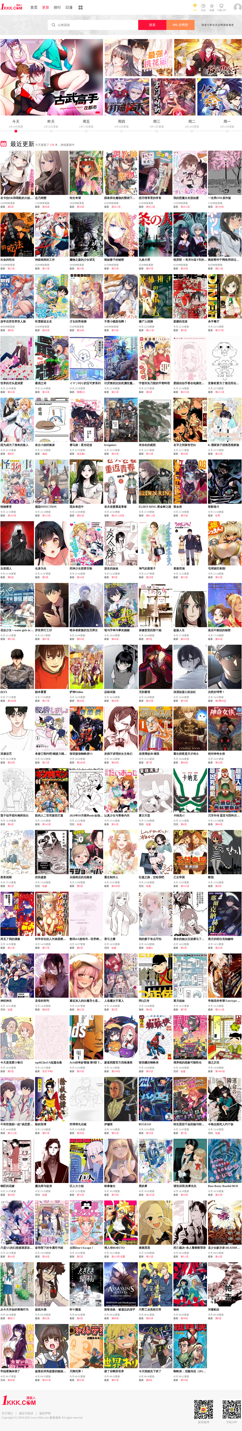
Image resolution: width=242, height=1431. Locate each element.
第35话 (115, 268)
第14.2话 (12, 1133)
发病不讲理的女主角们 (118, 753)
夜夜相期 (6, 877)
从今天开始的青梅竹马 (14, 1309)
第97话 (149, 268)
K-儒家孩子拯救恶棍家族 (223, 445)
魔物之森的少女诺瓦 (82, 259)
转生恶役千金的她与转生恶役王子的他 (197, 1124)
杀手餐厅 (213, 321)
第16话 (184, 453)
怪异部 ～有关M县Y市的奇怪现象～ (195, 259)
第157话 (219, 330)
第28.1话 (115, 206)
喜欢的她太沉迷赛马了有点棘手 (193, 939)
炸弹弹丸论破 (78, 1124)
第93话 (80, 639)
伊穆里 (108, 1124)
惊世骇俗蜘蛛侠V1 (81, 753)
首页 (34, 7)
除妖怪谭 (40, 1124)
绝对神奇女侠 (216, 753)
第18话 (184, 268)
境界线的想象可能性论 (187, 1062)
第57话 (45, 947)
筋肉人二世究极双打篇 (49, 815)
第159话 (219, 206)
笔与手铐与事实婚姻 (117, 630)
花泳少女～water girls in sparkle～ (21, 630)
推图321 (81, 392)
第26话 (45, 330)
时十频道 (75, 1309)
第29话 (115, 700)
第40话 (11, 1380)
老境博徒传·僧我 (149, 753)
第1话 (11, 886)
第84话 (184, 762)
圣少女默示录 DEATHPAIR (225, 1247)
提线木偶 (40, 1309)
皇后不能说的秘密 (219, 630)
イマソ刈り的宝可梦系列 (85, 383)
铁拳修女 (109, 1186)
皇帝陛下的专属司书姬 (49, 1247)
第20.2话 (185, 206)
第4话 (11, 824)
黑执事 (143, 1186)
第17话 (45, 268)
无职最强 (144, 692)
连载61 (149, 947)
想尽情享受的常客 (150, 198)
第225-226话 (117, 515)
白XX (3, 692)
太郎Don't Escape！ (82, 1247)
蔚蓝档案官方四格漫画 (118, 1062)
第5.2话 (184, 1256)
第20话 (45, 1256)
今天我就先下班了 (150, 1371)
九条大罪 (144, 259)
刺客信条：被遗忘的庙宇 (119, 1309)
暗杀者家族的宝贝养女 (84, 630)
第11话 (11, 268)
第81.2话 (150, 515)
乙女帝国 (179, 877)
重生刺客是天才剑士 (186, 753)
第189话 (115, 886)
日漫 (69, 7)
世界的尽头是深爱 (11, 383)
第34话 (80, 330)
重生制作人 (111, 877)
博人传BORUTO (114, 1247)
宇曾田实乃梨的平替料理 (154, 383)
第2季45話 (220, 700)
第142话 (46, 824)
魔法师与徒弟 (43, 1186)
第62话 (45, 1318)
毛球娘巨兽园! (217, 568)
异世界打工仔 (43, 630)
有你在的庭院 (147, 445)
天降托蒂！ (77, 1371)
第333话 (185, 639)
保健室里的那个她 (150, 630)
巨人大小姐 (77, 1186)
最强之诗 (40, 383)
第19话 (149, 1133)
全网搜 (180, 25)
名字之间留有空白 (184, 445)
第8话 (11, 453)
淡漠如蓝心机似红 (184, 692)
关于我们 (7, 1413)
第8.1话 (219, 268)
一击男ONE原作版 (219, 198)
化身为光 (40, 568)
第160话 (12, 700)
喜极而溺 (179, 568)
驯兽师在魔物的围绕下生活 (121, 198)
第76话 (80, 1194)
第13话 (45, 392)
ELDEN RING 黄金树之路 (155, 506)
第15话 (11, 392)
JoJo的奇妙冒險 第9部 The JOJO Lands (94, 1062)
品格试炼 (109, 692)
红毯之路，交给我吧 (151, 877)
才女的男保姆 (78, 321)
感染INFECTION (46, 506)
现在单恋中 (77, 506)
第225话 (150, 1194)
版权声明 (45, 1413)
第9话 (11, 330)
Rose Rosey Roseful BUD (223, 1186)
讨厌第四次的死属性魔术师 (121, 383)
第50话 (80, 206)
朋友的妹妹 (111, 568)
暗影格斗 (213, 506)
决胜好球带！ (216, 692)
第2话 (114, 1009)
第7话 (149, 762)
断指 (211, 877)
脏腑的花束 (180, 321)
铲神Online (76, 692)
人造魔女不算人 (114, 1000)
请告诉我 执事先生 (185, 1186)
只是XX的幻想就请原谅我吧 (17, 1247)
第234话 (115, 1071)
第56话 (115, 639)
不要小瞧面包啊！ (115, 321)
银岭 (176, 1309)
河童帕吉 (213, 1309)
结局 (217, 515)
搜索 (152, 25)
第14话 (80, 577)
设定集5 (81, 453)
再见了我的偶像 (10, 939)
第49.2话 (150, 206)
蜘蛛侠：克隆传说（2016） (190, 1371)
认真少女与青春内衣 (117, 815)
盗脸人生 (179, 630)
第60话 (45, 1009)
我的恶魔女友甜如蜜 (186, 198)
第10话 (184, 1194)
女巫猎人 (6, 568)
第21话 (115, 392)
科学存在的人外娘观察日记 (52, 939)
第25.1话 (219, 1009)
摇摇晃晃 (144, 1247)
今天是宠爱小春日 (11, 1062)
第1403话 (220, 1071)
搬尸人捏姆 (146, 321)
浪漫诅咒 (6, 753)
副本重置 (40, 692)
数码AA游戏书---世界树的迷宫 (88, 939)
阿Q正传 (144, 1000)
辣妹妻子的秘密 (114, 259)
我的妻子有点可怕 (150, 939)
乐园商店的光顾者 (81, 877)
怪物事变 (6, 506)
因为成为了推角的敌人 (14, 445)
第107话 (12, 515)
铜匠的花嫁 (7, 1186)
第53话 (149, 700)
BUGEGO (145, 1124)
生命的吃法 (7, 259)
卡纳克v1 (179, 815)
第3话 (114, 577)
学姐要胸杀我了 (10, 1371)
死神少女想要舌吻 (81, 568)
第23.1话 (219, 392)
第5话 (184, 330)
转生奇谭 (75, 198)
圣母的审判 (42, 1000)
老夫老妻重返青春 (115, 506)
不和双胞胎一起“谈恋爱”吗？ (18, 1124)
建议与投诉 (26, 1413)
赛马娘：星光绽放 (81, 445)
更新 (45, 7)
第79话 (184, 515)
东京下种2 (47, 1071)
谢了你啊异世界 (114, 1371)
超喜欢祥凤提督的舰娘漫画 (52, 1371)
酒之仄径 (213, 1062)
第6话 (11, 206)
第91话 (115, 1133)
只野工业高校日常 (150, 1309)
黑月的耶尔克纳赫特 (220, 939)
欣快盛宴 (40, 877)
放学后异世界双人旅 (13, 321)
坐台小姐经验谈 (45, 445)
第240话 (81, 762)
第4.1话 (150, 330)
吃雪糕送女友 (43, 321)
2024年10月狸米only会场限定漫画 (90, 815)
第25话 (218, 639)
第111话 (46, 515)
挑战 (44, 453)
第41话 (80, 1009)
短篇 (79, 824)
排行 (57, 7)
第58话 (11, 762)
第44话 (45, 206)
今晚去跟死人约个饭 (220, 1124)
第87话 (45, 639)
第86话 (218, 824)
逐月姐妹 (179, 1000)
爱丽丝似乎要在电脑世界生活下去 (194, 383)
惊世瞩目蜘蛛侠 (149, 1062)
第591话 (46, 1380)
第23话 (218, 453)
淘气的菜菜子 (147, 568)
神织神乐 (6, 1000)
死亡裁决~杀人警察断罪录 (189, 1247)
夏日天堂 (144, 815)
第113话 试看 (118, 1256)
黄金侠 (177, 506)
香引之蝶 (109, 939)
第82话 (80, 515)
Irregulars (110, 445)
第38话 (80, 1133)
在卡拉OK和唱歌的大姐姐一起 (19, 198)
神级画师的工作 (45, 259)
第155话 (185, 392)
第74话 (184, 700)
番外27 (11, 1318)
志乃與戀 (40, 198)
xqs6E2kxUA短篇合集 (48, 1062)
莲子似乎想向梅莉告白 (14, 815)
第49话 (115, 762)
